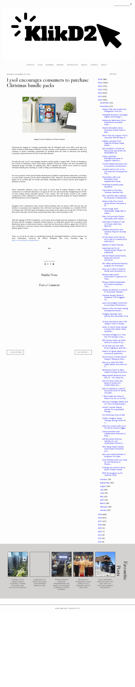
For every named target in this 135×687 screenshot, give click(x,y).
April (102, 500)
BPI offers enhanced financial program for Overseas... (114, 265)
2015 (100, 528)
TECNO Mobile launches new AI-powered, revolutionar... (114, 165)
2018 (100, 518)
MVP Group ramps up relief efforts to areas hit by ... (113, 341)
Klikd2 (58, 608)
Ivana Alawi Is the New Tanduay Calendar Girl (112, 191)
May (102, 497)
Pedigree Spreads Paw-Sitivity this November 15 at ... (115, 316)
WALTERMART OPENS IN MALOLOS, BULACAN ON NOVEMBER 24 (114, 151)
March (103, 503)
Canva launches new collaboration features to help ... (114, 434)
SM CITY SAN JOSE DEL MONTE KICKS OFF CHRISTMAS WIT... (112, 383)
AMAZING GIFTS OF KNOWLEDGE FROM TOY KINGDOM (114, 250)
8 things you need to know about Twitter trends (113, 469)
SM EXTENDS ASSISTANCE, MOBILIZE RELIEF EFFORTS (114, 258)
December (105, 103)
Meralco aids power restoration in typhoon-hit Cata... (114, 277)
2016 (100, 525)
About (104, 65)
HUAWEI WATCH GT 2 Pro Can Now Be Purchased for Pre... (114, 171)
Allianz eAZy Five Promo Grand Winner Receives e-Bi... (114, 203)
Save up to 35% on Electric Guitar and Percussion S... (114, 270)
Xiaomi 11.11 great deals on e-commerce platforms (114, 352)
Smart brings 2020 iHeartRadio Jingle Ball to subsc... (114, 211)
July (102, 490)
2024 (100, 86)
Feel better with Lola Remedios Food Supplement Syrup (111, 179)
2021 (100, 96)
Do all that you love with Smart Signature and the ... (115, 347)
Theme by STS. (74, 608)
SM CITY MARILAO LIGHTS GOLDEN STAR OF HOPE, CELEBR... (114, 391)
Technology (72, 65)
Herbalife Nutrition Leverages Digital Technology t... (115, 116)
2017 (100, 521)
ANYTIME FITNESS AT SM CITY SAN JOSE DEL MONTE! (113, 224)
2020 (100, 100)
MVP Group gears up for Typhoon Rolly (112, 474)
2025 (100, 83)
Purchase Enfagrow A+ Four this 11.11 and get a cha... (114, 336)
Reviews (60, 65)
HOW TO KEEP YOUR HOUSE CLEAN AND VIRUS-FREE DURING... (114, 329)
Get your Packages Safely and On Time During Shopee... (115, 403)
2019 (100, 514)
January (103, 510)
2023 (100, 90)
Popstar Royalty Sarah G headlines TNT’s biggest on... (113, 297)
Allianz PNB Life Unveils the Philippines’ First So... (114, 110)
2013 (100, 535)
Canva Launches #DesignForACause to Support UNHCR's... (112, 158)
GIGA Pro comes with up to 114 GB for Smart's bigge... (114, 427)
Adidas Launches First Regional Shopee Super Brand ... (113, 143)
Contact (94, 65)
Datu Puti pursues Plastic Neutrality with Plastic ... (114, 217)
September (105, 483)
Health (84, 65)
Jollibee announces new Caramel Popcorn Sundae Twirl (114, 232)
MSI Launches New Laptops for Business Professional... (115, 197)
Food (40, 65)
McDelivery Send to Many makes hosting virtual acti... (115, 371)
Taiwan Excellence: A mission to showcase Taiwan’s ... (114, 291)
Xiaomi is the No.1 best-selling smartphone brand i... (115, 309)
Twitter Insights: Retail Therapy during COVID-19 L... (114, 420)
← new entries (15, 352)
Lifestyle (30, 65)
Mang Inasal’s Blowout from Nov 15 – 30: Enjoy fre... (114, 376)
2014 (100, 532)
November (105, 106)
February (104, 507)
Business (49, 65)
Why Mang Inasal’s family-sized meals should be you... (113, 449)
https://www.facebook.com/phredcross (25, 240)
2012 (100, 538)
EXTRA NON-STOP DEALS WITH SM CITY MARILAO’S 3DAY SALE (114, 239)
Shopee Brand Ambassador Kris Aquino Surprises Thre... (113, 284)
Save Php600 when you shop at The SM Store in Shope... (114, 462)
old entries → (83, 352)
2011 (100, 542)
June (102, 493)
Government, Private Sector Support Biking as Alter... (114, 358)
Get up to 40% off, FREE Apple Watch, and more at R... (114, 364)
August (103, 486)
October (104, 479)
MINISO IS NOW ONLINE (112, 245)
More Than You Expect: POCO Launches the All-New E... (115, 137)
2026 (100, 79)
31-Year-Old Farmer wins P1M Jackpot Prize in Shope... (114, 323)
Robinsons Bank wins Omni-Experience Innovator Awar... (114, 122)
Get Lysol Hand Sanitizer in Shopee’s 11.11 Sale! (114, 455)
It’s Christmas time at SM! (113, 415)
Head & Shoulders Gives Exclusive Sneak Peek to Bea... (113, 130)
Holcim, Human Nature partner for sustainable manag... (113, 409)
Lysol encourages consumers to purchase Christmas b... (114, 304)
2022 (100, 93)
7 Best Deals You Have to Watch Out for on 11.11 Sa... (114, 397)
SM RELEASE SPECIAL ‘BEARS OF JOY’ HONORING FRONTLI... (113, 441)
